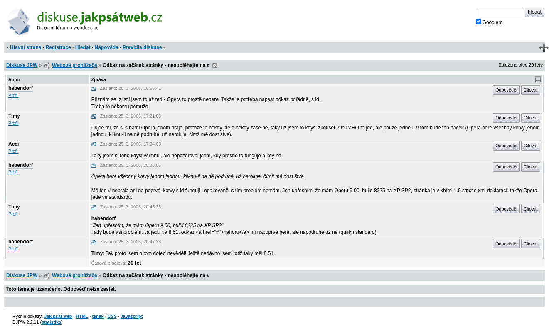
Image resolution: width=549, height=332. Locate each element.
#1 (93, 88)
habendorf (20, 88)
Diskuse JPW (21, 65)
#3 (93, 143)
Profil (13, 95)
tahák (97, 316)
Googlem (489, 22)
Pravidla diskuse (142, 47)
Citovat (531, 89)
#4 (93, 165)
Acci (13, 144)
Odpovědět (506, 89)
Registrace (58, 47)
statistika (51, 322)
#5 (93, 206)
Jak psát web (58, 316)
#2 (93, 116)
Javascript (132, 316)
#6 (93, 241)
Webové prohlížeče (74, 65)
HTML (82, 316)
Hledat (83, 47)
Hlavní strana (25, 47)
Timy (14, 116)
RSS (214, 65)
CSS (112, 316)
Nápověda (106, 47)
